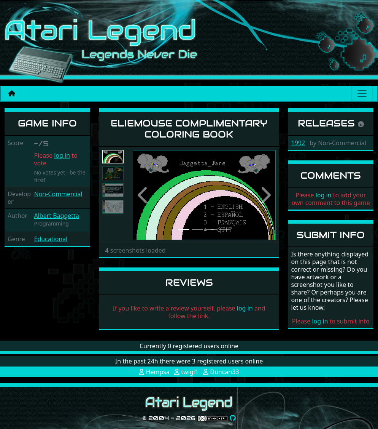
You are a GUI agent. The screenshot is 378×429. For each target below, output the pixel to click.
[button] (143, 195)
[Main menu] (362, 93)
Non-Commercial (58, 194)
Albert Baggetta (56, 215)
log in (62, 155)
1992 (298, 143)
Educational (50, 239)
